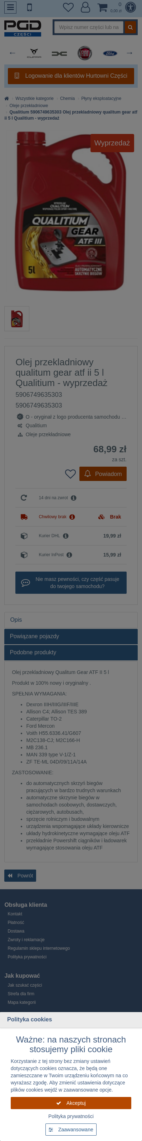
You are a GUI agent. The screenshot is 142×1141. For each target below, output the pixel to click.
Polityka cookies (29, 1019)
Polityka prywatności (71, 1116)
